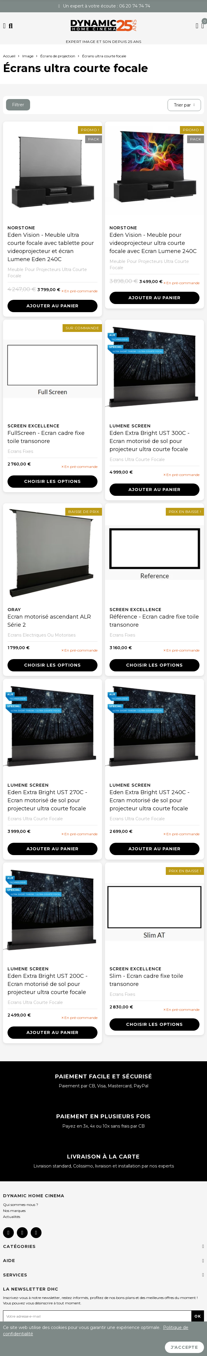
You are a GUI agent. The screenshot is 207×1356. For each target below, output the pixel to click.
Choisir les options (52, 481)
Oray (14, 609)
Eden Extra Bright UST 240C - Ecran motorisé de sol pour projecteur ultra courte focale (150, 800)
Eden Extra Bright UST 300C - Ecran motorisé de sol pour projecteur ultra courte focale (150, 441)
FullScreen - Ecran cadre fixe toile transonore (46, 437)
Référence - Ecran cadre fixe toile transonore (154, 620)
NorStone (21, 228)
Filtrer (18, 104)
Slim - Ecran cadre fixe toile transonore (146, 980)
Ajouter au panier (52, 306)
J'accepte (184, 1347)
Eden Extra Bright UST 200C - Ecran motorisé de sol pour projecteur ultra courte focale (48, 984)
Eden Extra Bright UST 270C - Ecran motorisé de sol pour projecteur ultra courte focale (47, 800)
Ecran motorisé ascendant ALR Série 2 (49, 620)
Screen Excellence (34, 426)
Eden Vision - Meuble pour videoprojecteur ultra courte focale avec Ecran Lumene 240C (153, 243)
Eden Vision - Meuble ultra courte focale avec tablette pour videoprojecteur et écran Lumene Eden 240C (51, 247)
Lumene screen (130, 426)
